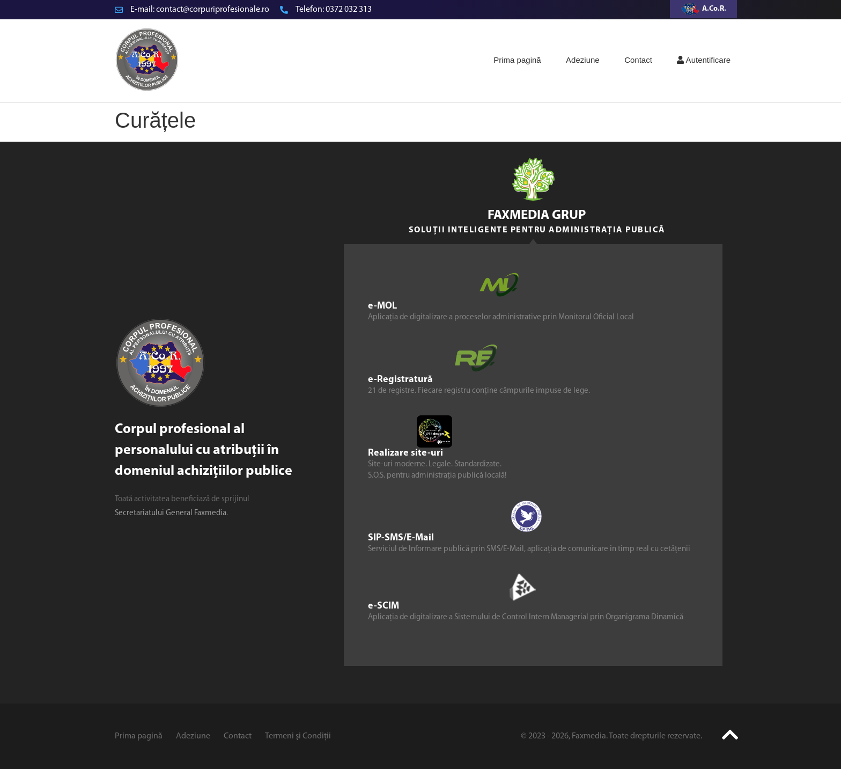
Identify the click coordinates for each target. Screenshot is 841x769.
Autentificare (704, 59)
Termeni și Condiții (298, 736)
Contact (638, 59)
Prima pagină (517, 59)
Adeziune (583, 59)
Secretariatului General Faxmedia (170, 513)
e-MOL (382, 306)
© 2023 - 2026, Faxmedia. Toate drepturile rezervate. (611, 736)
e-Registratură (400, 380)
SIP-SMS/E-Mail (401, 538)
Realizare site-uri (405, 453)
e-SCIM (383, 606)
